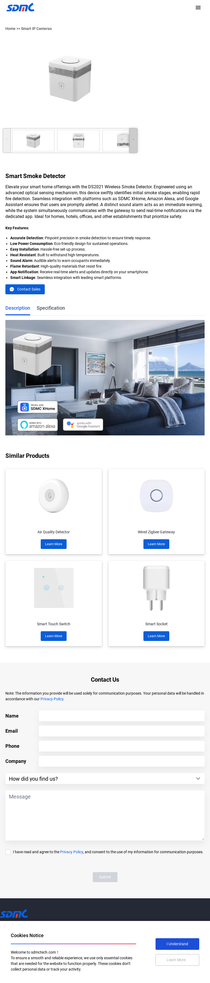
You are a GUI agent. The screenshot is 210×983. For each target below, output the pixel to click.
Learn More (53, 544)
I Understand (177, 944)
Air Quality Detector (53, 532)
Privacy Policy (51, 699)
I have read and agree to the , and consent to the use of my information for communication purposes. (108, 852)
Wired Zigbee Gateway (156, 532)
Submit (105, 877)
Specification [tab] (51, 308)
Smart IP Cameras (36, 28)
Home (10, 28)
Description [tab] (17, 308)
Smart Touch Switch (53, 624)
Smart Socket (156, 624)
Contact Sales (25, 289)
